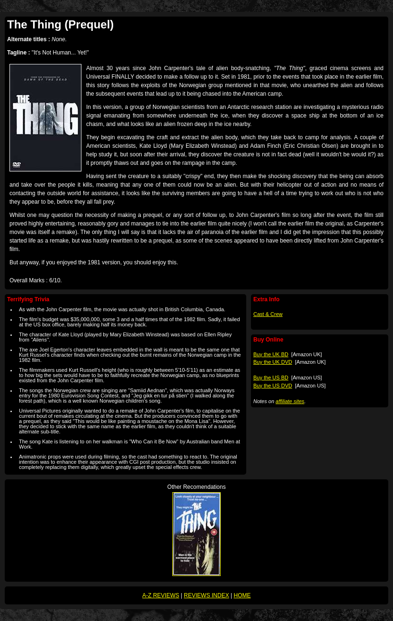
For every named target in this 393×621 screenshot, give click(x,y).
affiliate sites (290, 401)
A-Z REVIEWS (161, 595)
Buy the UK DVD (272, 362)
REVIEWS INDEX (206, 595)
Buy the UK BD (270, 354)
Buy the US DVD (272, 385)
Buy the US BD (270, 377)
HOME (241, 595)
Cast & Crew (268, 314)
